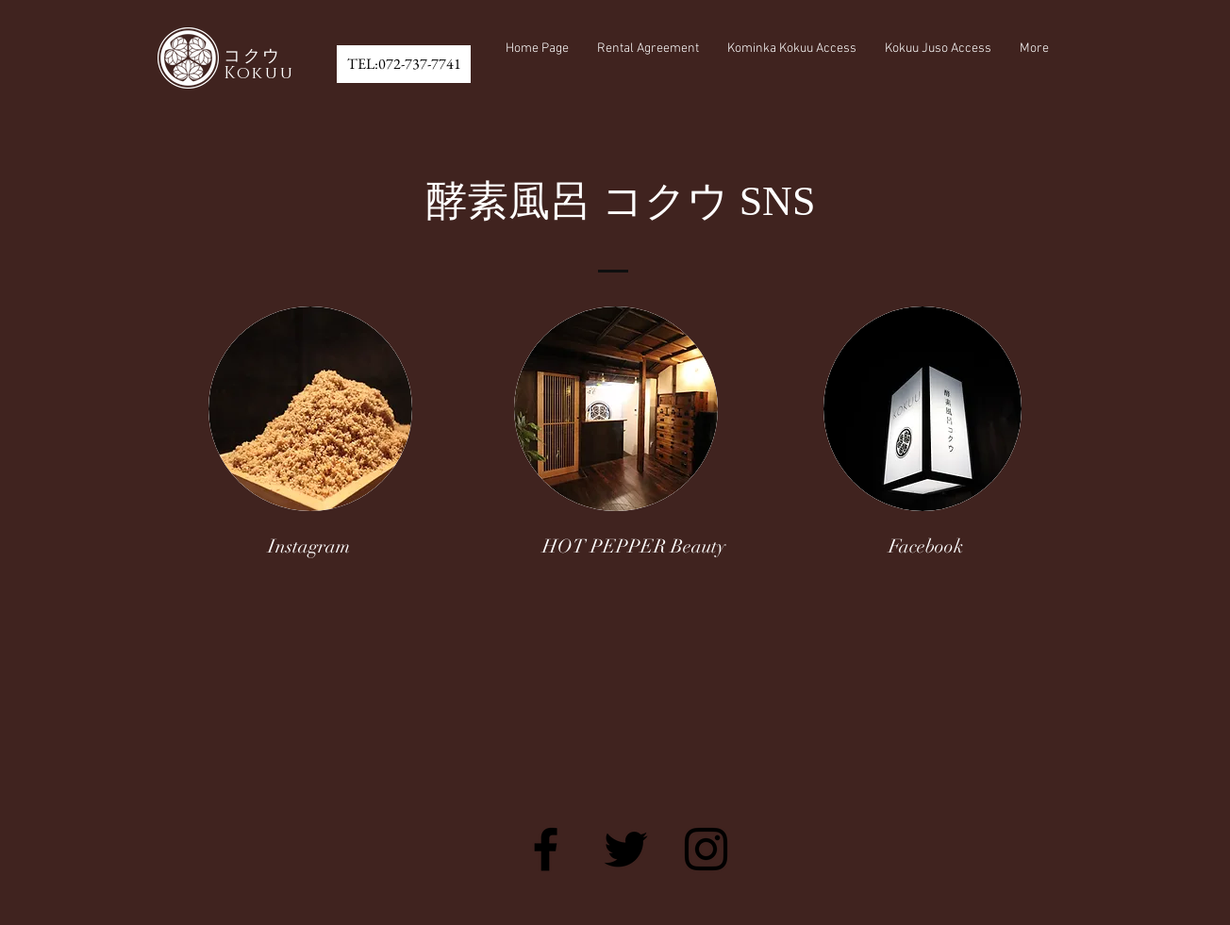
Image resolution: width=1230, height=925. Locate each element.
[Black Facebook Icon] (545, 849)
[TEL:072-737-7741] (404, 64)
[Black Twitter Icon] (626, 849)
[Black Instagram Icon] (706, 849)
